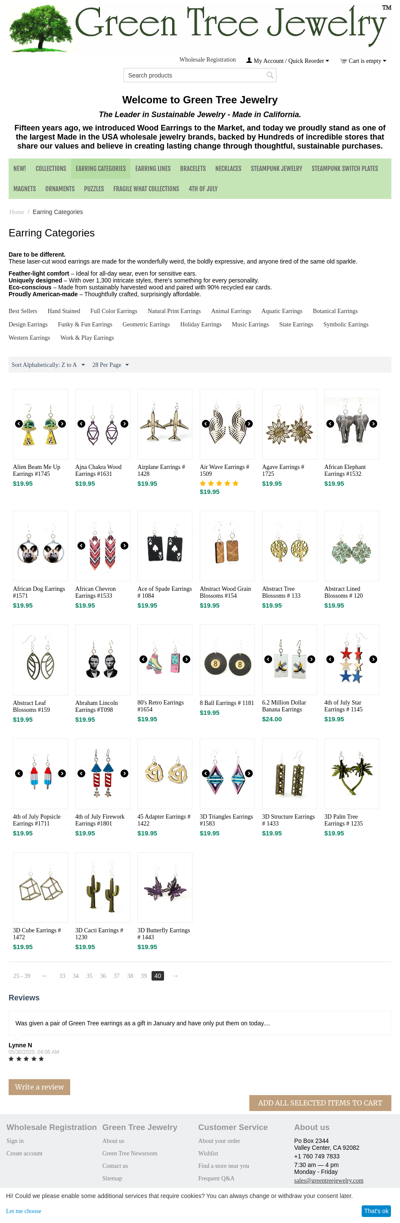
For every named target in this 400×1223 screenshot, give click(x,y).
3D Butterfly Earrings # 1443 (163, 934)
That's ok (376, 1210)
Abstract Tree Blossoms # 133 (281, 592)
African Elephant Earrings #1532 (345, 470)
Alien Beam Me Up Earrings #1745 (36, 470)
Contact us (115, 1166)
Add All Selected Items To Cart (320, 1103)
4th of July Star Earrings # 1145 (343, 706)
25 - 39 (22, 976)
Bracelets (193, 169)
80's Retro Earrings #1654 (160, 706)
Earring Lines (153, 169)
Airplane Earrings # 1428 (161, 470)
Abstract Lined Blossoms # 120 (343, 592)
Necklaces (228, 169)
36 (104, 976)
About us (113, 1141)
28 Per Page (111, 365)
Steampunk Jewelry (276, 169)
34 (76, 976)
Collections (51, 169)
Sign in (15, 1141)
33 (62, 976)
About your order (219, 1141)
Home (16, 212)
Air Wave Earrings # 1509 (224, 470)
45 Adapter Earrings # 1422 (163, 820)
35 (90, 976)
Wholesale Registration (208, 59)
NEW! (19, 169)
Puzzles (94, 189)
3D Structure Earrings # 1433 (288, 820)
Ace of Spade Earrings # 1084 (164, 592)
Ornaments (59, 189)
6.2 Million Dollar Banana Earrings (284, 706)
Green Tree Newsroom (130, 1153)
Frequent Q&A (216, 1178)
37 (118, 976)
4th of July (203, 189)
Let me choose (23, 1211)
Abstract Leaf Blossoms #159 (31, 706)
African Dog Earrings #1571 (39, 592)
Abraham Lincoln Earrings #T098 (96, 706)
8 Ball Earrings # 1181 (227, 703)
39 (145, 976)
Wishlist (208, 1153)
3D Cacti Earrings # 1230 (99, 934)
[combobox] (200, 75)
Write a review (39, 1087)
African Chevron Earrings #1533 (95, 592)
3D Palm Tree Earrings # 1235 (343, 820)
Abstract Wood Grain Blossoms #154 (225, 592)
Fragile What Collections (146, 189)
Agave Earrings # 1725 (283, 470)
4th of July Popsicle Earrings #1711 (37, 820)
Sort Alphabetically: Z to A (48, 365)
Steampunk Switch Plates (345, 169)
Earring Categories (101, 169)
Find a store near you (223, 1166)
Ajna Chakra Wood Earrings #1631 (98, 470)
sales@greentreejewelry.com (328, 1180)
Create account (24, 1153)
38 (131, 976)
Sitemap (112, 1178)
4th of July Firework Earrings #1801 (100, 820)
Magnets (24, 189)
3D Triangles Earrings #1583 (226, 820)
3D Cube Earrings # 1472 (37, 934)
